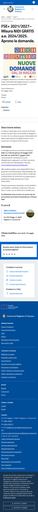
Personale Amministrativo (10, 340)
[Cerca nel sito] (32, 9)
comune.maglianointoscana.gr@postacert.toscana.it (19, 433)
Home (3, 17)
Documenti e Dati (7, 343)
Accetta (19, 507)
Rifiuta (19, 503)
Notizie (3, 388)
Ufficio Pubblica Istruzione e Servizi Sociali (14, 211)
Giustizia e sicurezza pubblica (11, 364)
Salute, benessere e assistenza (11, 374)
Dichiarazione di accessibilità (11, 461)
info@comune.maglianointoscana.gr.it (19, 427)
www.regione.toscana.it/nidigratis (14, 165)
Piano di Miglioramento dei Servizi (13, 468)
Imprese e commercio (8, 377)
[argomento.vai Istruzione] (6, 110)
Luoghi (3, 406)
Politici (3, 336)
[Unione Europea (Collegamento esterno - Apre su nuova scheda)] (19, 307)
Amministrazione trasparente (11, 452)
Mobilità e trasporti (7, 354)
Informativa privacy (8, 455)
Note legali (5, 458)
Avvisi (15, 17)
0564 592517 (8, 424)
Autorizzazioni (6, 361)
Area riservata (6, 465)
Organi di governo (7, 327)
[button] (8, 2)
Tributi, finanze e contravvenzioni (12, 370)
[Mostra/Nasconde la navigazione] (4, 9)
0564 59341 (8, 421)
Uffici (3, 333)
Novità (9, 17)
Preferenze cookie (9, 497)
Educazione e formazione (9, 367)
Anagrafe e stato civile (9, 357)
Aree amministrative (8, 330)
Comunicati (5, 391)
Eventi (3, 409)
